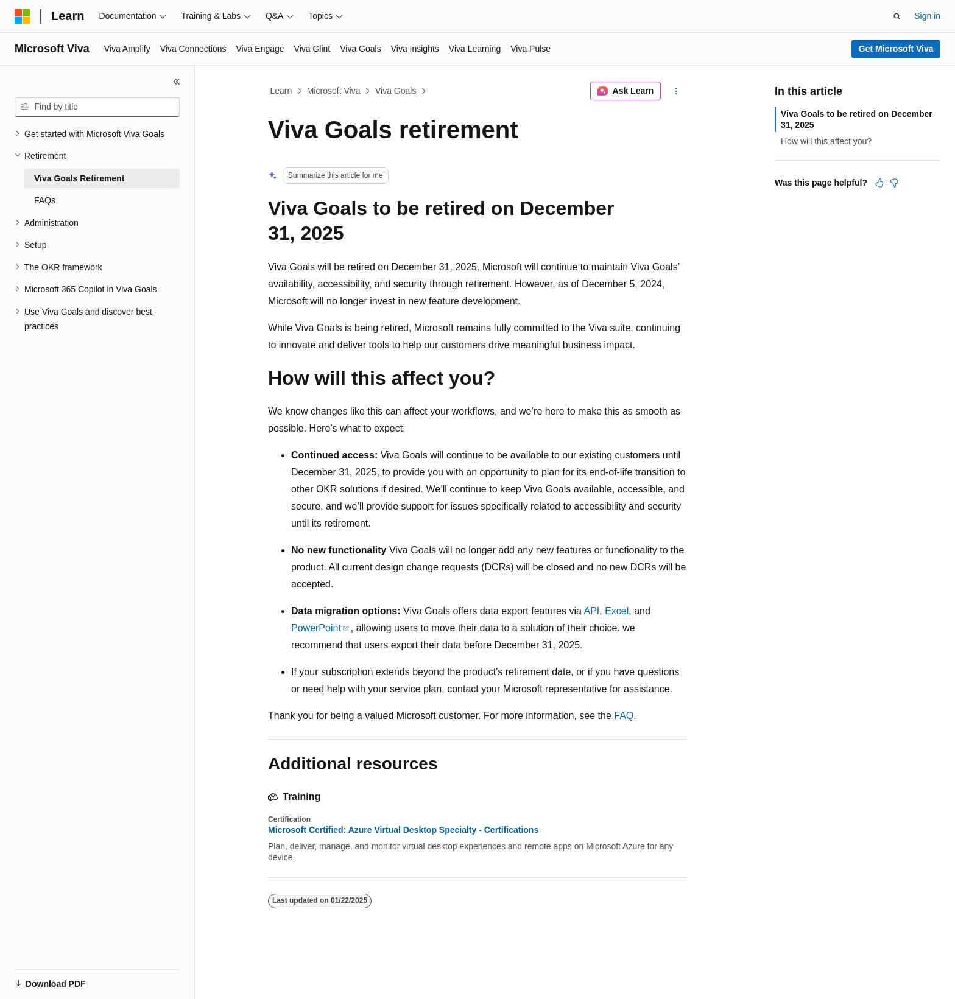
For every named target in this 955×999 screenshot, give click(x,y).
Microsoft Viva (334, 91)
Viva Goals (395, 91)
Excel (617, 611)
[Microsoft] (22, 16)
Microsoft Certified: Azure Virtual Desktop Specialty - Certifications (403, 830)
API (591, 611)
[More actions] (676, 91)
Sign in (927, 16)
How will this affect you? (826, 141)
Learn (281, 91)
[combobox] (97, 107)
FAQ (623, 715)
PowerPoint (316, 628)
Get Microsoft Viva (896, 49)
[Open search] (897, 16)
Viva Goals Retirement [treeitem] (79, 178)
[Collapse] (176, 82)
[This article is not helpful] (894, 182)
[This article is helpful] (879, 182)
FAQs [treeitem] (44, 200)
